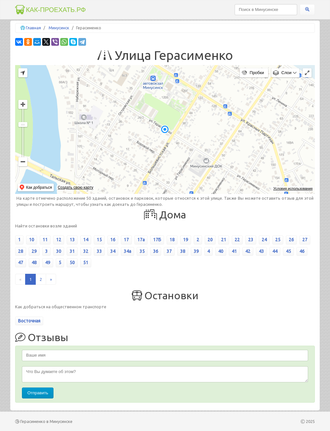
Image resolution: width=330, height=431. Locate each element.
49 (47, 262)
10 (31, 239)
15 (99, 239)
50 (72, 262)
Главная (33, 27)
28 (20, 251)
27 (304, 239)
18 (172, 239)
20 (210, 239)
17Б (157, 239)
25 (277, 239)
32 (85, 251)
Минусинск (59, 27)
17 (126, 239)
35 (142, 251)
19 (185, 239)
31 (72, 251)
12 (58, 239)
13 (72, 239)
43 (261, 251)
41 (234, 251)
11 (45, 239)
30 (58, 251)
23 (250, 239)
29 (34, 251)
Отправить (37, 392)
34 (112, 251)
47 (20, 262)
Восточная (29, 320)
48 (34, 262)
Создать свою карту (75, 187)
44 (274, 251)
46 (302, 251)
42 (247, 251)
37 (169, 251)
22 (237, 239)
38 (182, 251)
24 (264, 239)
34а (127, 251)
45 (288, 251)
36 (155, 251)
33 (99, 251)
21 (223, 239)
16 (112, 239)
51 (85, 262)
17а (141, 239)
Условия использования (293, 188)
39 (196, 251)
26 (291, 239)
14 (85, 239)
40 (220, 251)
